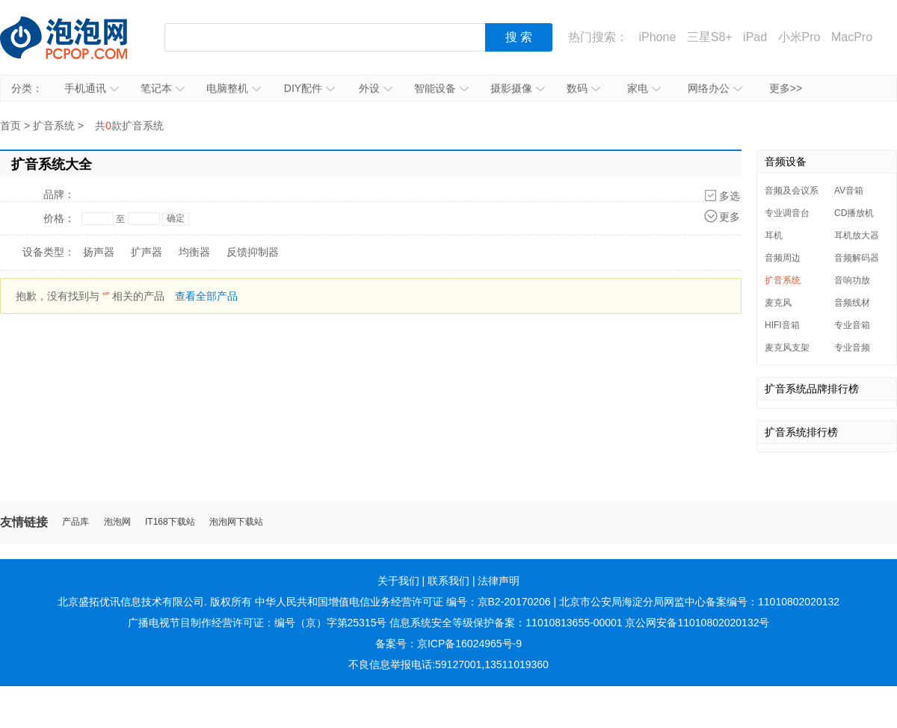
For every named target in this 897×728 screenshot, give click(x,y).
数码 (583, 88)
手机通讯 (91, 88)
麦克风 (778, 302)
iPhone (657, 37)
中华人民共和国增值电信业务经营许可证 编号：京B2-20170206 (403, 602)
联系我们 (448, 581)
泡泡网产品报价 (78, 37)
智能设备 (441, 88)
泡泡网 (117, 522)
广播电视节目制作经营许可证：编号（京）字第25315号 (257, 623)
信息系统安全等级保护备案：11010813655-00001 (505, 623)
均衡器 (194, 252)
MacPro (851, 37)
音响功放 (852, 280)
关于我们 (398, 581)
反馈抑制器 (252, 252)
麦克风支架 (787, 347)
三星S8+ (710, 37)
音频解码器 (856, 258)
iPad (755, 37)
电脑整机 (233, 88)
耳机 (774, 235)
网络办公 (715, 88)
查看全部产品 (206, 296)
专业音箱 (852, 325)
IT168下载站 (170, 522)
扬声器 (98, 252)
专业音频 (852, 347)
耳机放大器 (856, 235)
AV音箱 (848, 190)
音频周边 (783, 258)
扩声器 (146, 252)
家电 (644, 88)
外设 (375, 88)
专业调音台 (787, 213)
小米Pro (799, 37)
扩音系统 (54, 126)
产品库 (75, 522)
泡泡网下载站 (236, 522)
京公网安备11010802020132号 (697, 623)
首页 (10, 126)
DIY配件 (309, 88)
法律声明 (499, 581)
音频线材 (852, 302)
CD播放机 (854, 213)
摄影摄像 (517, 88)
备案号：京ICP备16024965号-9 (448, 644)
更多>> (785, 88)
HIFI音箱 (782, 325)
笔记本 (163, 88)
